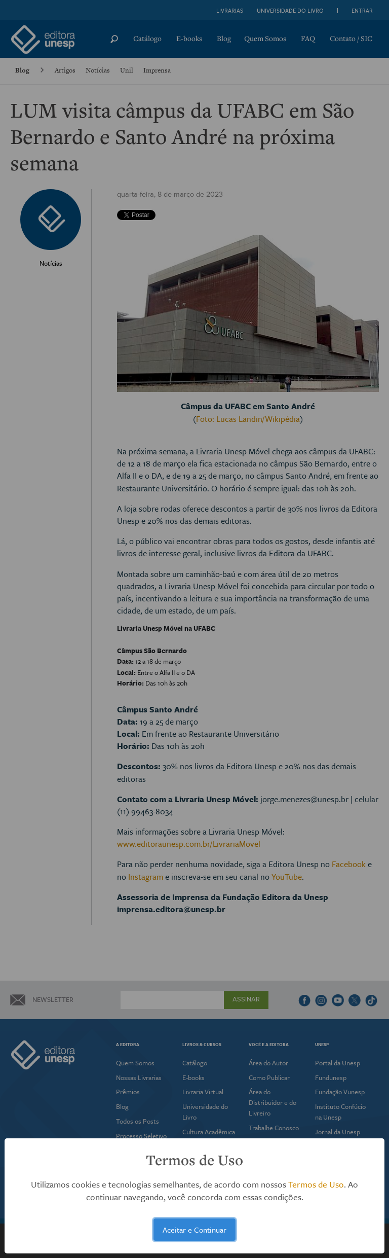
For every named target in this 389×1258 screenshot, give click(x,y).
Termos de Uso (316, 1184)
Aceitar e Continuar (194, 1229)
